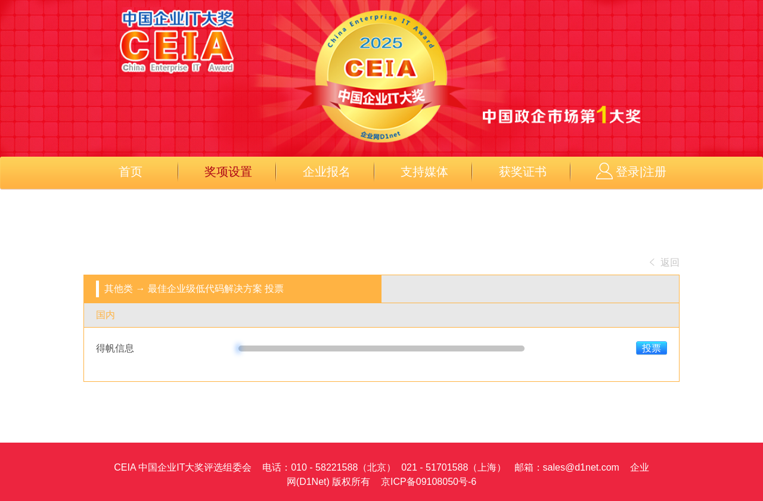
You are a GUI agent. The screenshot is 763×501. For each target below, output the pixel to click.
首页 (130, 171)
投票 (651, 348)
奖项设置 (228, 171)
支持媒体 (424, 171)
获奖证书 (523, 171)
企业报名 (327, 171)
